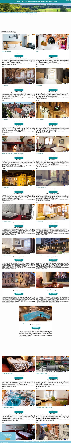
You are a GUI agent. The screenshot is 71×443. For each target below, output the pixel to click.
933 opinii (59, 414)
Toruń (33, 34)
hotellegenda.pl (68, 0)
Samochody (24, 12)
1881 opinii (21, 92)
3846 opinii (22, 58)
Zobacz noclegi (19, 55)
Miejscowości (14, 12)
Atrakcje (29, 12)
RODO (10, 437)
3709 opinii (54, 58)
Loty (19, 12)
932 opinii (23, 414)
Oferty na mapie (9, 12)
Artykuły (34, 12)
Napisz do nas (46, 441)
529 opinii (55, 92)
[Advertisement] (35, 22)
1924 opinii (57, 380)
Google (2, 433)
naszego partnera (13, 64)
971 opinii (23, 380)
